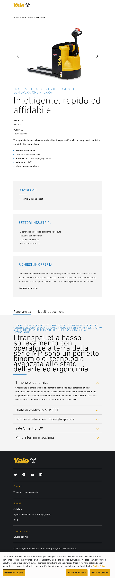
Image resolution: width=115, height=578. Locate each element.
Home (16, 17)
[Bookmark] (100, 88)
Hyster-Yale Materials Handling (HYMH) (32, 514)
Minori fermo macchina (34, 437)
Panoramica (22, 311)
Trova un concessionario (25, 492)
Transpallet (27, 17)
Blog (15, 519)
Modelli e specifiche (50, 311)
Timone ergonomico (32, 382)
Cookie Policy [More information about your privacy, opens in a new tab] (99, 567)
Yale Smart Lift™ (29, 428)
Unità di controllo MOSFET (37, 410)
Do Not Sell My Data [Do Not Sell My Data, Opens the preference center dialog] (13, 574)
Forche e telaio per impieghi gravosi (45, 419)
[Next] (97, 56)
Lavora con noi (20, 536)
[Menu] (100, 5)
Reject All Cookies (99, 574)
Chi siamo (18, 509)
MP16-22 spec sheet (31, 199)
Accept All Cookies (77, 574)
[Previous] (18, 56)
